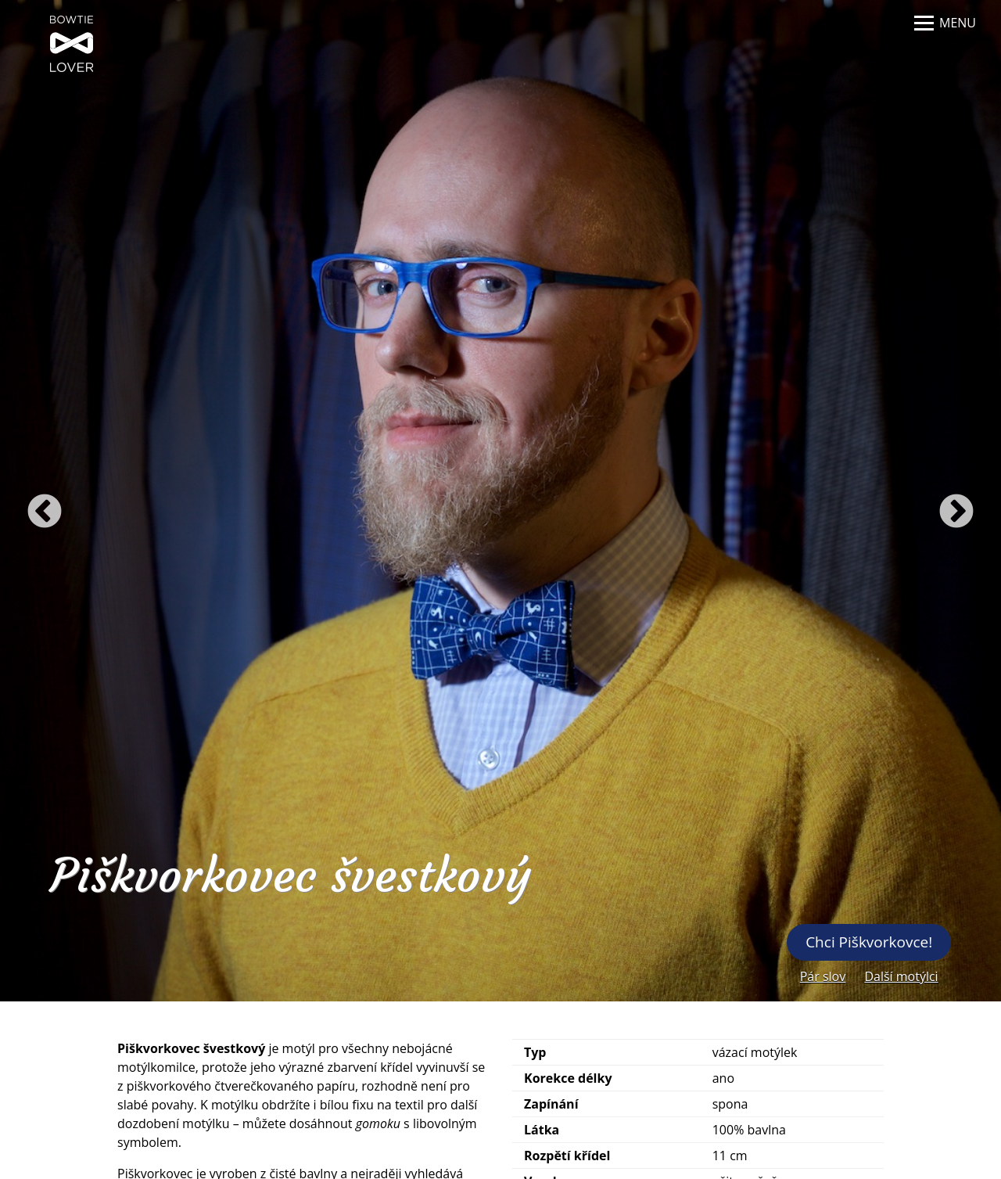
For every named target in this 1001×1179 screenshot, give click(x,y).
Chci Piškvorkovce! (868, 942)
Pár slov (823, 976)
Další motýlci (901, 976)
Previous (44, 512)
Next (956, 512)
